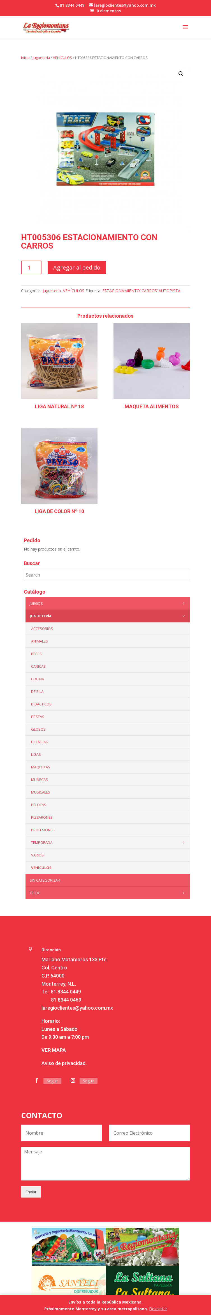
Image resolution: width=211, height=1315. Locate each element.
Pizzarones (42, 817)
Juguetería (41, 57)
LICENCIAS (39, 741)
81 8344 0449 (66, 992)
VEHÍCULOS (62, 57)
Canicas (38, 666)
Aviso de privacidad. (64, 1063)
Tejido (108, 892)
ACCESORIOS (42, 628)
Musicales (40, 792)
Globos (38, 729)
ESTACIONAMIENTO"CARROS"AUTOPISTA (141, 290)
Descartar (158, 1308)
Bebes (36, 653)
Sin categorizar (45, 880)
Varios (37, 855)
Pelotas (38, 804)
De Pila (37, 691)
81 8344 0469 (66, 1000)
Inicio (25, 57)
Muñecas (39, 779)
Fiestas (37, 716)
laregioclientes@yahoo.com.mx (77, 1008)
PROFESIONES (43, 829)
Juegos (108, 603)
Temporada (109, 842)
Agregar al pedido (76, 267)
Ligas (36, 754)
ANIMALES (39, 641)
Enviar (30, 1191)
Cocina (37, 678)
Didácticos (41, 704)
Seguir (52, 1080)
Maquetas (40, 766)
